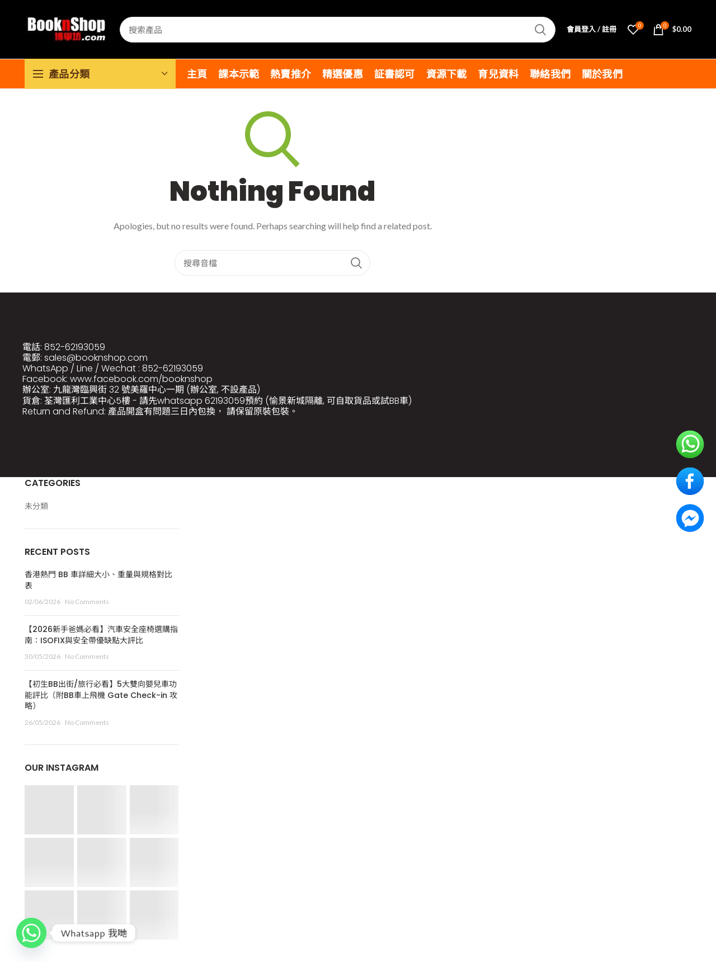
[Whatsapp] (31, 933)
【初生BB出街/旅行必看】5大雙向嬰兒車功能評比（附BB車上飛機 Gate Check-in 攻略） (101, 694)
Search (540, 30)
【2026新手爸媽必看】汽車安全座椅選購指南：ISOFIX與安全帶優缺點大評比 (101, 635)
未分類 (36, 506)
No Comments (87, 601)
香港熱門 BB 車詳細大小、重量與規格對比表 (98, 580)
